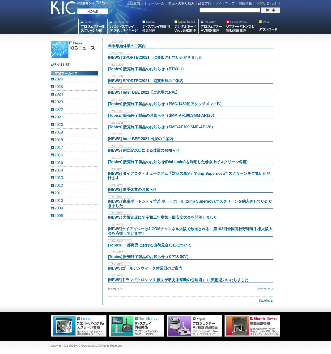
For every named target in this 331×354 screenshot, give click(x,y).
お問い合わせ (266, 3)
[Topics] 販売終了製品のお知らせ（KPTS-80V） (149, 257)
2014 (59, 170)
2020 (59, 125)
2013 (59, 178)
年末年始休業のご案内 (127, 46)
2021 (59, 117)
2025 (59, 87)
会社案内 (133, 3)
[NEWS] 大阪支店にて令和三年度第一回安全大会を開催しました (162, 217)
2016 (59, 155)
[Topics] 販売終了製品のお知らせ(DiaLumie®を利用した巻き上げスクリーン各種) (178, 162)
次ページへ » (115, 288)
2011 (59, 193)
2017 (59, 148)
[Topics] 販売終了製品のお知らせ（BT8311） (147, 69)
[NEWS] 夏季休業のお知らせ (132, 189)
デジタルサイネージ (123, 26)
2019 (59, 132)
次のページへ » (265, 288)
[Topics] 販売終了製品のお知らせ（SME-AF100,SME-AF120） (161, 127)
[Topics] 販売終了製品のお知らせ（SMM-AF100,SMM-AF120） (162, 115)
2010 (59, 201)
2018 (59, 140)
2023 (59, 102)
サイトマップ (225, 3)
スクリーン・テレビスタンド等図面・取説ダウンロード (268, 26)
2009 (59, 208)
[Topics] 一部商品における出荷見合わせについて (149, 245)
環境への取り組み (181, 3)
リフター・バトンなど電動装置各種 (240, 26)
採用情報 (245, 3)
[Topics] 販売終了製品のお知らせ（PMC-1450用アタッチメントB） (166, 104)
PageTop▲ (266, 300)
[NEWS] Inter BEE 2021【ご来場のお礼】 (143, 92)
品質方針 (204, 3)
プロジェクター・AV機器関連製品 (211, 26)
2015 (59, 163)
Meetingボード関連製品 (185, 26)
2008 (59, 216)
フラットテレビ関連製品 (156, 26)
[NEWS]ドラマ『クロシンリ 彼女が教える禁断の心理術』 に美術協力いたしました (178, 280)
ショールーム (154, 3)
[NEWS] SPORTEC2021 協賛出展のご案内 (145, 81)
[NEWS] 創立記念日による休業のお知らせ (143, 150)
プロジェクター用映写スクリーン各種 (92, 26)
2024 (59, 94)
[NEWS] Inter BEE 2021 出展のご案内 (140, 139)
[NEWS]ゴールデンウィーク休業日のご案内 (145, 268)
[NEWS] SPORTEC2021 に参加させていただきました (155, 57)
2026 (59, 79)
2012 (59, 185)
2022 (59, 110)
